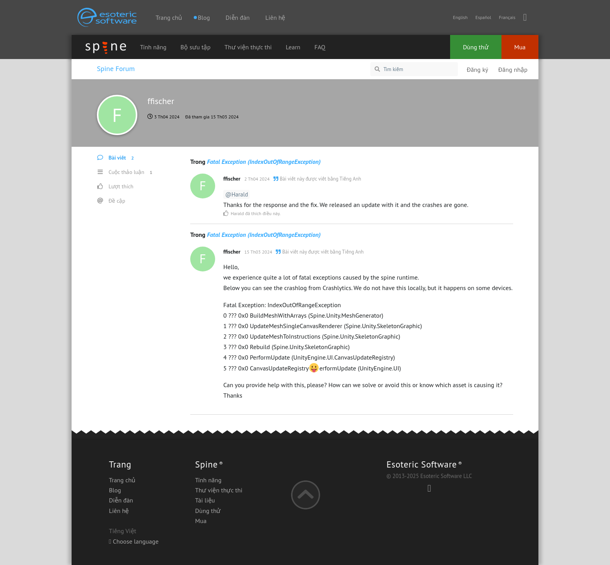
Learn (293, 47)
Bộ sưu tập (195, 47)
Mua (520, 47)
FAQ (319, 47)
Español (483, 17)
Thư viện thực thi (248, 47)
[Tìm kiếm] (414, 69)
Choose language (134, 541)
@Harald (236, 194)
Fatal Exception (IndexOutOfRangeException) (264, 161)
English (460, 17)
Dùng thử (476, 47)
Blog (115, 490)
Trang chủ (169, 17)
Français (507, 17)
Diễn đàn (238, 17)
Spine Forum (116, 68)
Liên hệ (275, 17)
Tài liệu (205, 500)
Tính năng (153, 47)
